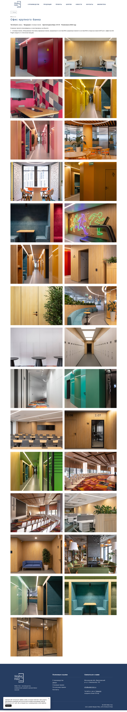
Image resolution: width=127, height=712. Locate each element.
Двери (54, 682)
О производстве (57, 680)
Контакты (55, 689)
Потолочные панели (59, 687)
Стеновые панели (58, 685)
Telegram (98, 691)
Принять (8, 705)
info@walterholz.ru (90, 687)
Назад (13, 12)
